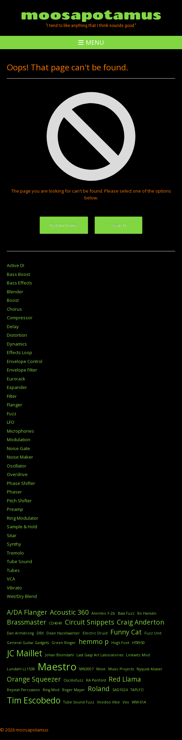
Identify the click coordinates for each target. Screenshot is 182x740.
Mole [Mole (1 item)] (101, 669)
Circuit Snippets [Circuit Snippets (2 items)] (89, 622)
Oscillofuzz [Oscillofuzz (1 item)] (73, 680)
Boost (13, 300)
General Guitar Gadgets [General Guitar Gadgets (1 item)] (28, 642)
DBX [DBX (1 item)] (40, 633)
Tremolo (15, 553)
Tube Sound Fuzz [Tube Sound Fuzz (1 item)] (78, 702)
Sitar (11, 535)
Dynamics (17, 344)
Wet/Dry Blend (22, 596)
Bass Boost (18, 274)
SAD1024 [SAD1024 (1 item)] (120, 689)
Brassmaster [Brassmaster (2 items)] (26, 622)
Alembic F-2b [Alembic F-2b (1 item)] (103, 613)
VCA (11, 579)
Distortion (17, 335)
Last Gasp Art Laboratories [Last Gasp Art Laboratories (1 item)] (99, 655)
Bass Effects (19, 283)
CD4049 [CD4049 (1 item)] (55, 623)
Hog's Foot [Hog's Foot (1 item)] (120, 642)
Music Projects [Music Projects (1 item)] (121, 669)
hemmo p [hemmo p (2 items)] (94, 641)
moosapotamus (91, 14)
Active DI (15, 265)
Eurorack (16, 379)
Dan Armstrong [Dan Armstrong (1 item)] (20, 633)
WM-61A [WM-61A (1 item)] (139, 702)
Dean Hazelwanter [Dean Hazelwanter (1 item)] (63, 633)
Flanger (14, 405)
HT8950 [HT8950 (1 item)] (138, 642)
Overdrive (17, 474)
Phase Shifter (21, 483)
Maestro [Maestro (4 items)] (57, 666)
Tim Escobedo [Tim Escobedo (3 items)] (33, 700)
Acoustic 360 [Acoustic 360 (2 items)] (69, 612)
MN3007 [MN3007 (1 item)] (86, 669)
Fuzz (11, 413)
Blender (15, 292)
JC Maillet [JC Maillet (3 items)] (24, 653)
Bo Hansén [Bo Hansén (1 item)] (146, 613)
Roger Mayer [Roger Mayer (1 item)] (73, 689)
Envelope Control (24, 361)
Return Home (64, 225)
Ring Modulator (22, 518)
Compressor (19, 318)
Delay (13, 326)
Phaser (14, 492)
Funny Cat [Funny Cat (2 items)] (126, 632)
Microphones (20, 431)
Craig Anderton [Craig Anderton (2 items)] (140, 622)
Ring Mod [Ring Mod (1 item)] (51, 689)
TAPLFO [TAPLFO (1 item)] (137, 689)
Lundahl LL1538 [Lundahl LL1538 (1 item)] (21, 669)
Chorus (14, 309)
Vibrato (14, 588)
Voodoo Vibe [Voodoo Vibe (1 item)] (108, 702)
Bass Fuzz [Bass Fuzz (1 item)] (126, 613)
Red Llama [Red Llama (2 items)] (125, 679)
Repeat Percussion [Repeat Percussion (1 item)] (23, 689)
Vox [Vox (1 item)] (126, 702)
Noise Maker (20, 457)
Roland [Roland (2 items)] (99, 688)
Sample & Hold (22, 526)
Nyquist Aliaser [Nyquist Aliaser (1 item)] (150, 669)
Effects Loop (19, 352)
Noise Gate (18, 448)
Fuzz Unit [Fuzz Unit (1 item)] (153, 633)
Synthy (14, 544)
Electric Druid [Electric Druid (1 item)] (95, 633)
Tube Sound (19, 561)
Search (118, 225)
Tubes (13, 570)
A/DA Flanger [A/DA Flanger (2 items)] (27, 612)
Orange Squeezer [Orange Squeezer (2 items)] (34, 679)
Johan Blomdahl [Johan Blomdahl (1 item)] (59, 655)
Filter (12, 396)
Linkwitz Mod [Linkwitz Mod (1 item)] (138, 655)
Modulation (18, 439)
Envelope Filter (22, 370)
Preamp (15, 509)
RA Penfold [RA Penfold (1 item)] (96, 680)
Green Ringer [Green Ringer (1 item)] (64, 642)
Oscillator (16, 466)
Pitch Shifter (19, 501)
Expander (17, 387)
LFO (10, 422)
